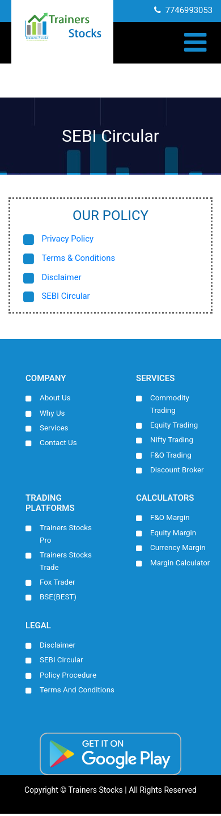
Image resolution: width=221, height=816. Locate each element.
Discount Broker (177, 470)
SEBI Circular (66, 297)
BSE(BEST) (58, 598)
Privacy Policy (68, 239)
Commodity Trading (170, 404)
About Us (55, 398)
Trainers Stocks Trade (66, 562)
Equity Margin (173, 533)
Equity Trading (174, 425)
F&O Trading (171, 455)
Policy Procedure (68, 677)
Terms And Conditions (77, 691)
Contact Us (58, 443)
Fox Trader (57, 583)
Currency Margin (178, 548)
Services (54, 428)
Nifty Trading (172, 440)
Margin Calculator (180, 564)
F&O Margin (170, 518)
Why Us (52, 413)
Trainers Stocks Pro (66, 535)
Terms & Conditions (79, 258)
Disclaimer (62, 278)
